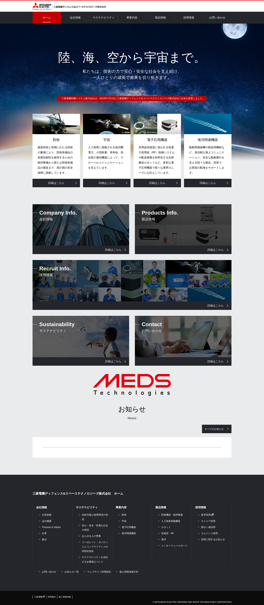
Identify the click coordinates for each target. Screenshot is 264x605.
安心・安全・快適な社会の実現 (95, 527)
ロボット (166, 527)
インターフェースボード (174, 545)
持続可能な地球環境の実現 (95, 517)
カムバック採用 (209, 533)
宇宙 (124, 521)
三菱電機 (39, 597)
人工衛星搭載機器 (170, 521)
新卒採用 (207, 514)
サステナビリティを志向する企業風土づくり (95, 559)
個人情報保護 (65, 597)
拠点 (44, 539)
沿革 (44, 533)
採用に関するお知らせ (213, 539)
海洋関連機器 (129, 533)
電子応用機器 (129, 527)
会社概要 (47, 521)
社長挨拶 (47, 514)
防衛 (124, 514)
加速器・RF (167, 533)
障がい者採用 (208, 527)
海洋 (163, 539)
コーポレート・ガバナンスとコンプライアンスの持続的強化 (95, 547)
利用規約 (52, 597)
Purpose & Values (51, 527)
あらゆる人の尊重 (91, 536)
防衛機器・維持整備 (172, 514)
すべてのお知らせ (214, 429)
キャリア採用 (208, 521)
